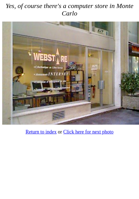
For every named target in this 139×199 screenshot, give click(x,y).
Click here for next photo (88, 132)
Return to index (41, 132)
